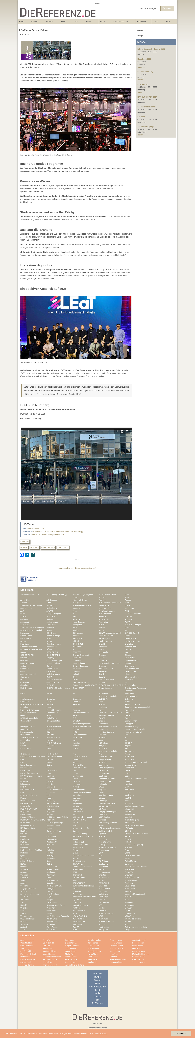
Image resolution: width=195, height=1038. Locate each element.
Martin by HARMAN (107, 803)
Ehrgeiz (102, 682)
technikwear (104, 894)
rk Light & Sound (27, 861)
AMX (22, 611)
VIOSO (23, 911)
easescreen (25, 682)
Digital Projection (53, 674)
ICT (126, 737)
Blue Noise (24, 644)
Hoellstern (103, 735)
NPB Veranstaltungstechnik (110, 828)
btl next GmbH (131, 647)
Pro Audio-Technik (80, 847)
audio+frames (52, 622)
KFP (22, 759)
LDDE (127, 773)
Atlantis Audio (130, 616)
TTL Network (104, 902)
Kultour (49, 765)
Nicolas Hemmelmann (52, 957)
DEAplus (76, 671)
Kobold (49, 762)
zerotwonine (104, 927)
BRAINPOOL (78, 644)
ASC (74, 614)
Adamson (102, 600)
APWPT (50, 611)
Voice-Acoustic (131, 913)
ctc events (77, 669)
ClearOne (103, 658)
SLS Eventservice (132, 878)
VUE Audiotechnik (27, 919)
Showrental (77, 875)
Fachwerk (50, 704)
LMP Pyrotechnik (27, 790)
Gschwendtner (131, 721)
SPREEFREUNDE (54, 886)
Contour (128, 663)
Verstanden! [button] (181, 1034)
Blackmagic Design (132, 641)
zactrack (23, 927)
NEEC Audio (130, 823)
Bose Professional (54, 644)
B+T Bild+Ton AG (132, 633)
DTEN (75, 680)
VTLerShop (129, 916)
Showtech (129, 875)
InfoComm (51, 746)
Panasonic (103, 839)
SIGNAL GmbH (79, 878)
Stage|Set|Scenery (28, 889)
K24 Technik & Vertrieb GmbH (32, 757)
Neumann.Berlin (53, 825)
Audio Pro (129, 619)
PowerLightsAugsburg (134, 845)
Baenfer (76, 636)
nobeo (49, 828)
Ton (78, 22)
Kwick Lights (78, 765)
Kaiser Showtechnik (55, 757)
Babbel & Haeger (53, 636)
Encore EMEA (78, 688)
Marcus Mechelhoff (28, 954)
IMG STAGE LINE (54, 743)
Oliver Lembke (71, 957)
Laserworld (129, 768)
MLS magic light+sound (82, 817)
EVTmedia (24, 702)
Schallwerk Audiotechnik (82, 867)
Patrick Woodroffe (27, 959)
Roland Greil (25, 962)
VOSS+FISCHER (80, 916)
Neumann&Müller (27, 825)
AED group (77, 603)
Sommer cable (131, 880)
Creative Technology (81, 666)
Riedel (127, 858)
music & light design (55, 823)
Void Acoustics (26, 916)
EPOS (22, 693)
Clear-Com (77, 658)
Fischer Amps (104, 707)
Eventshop (51, 699)
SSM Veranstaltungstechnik (84, 886)
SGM (75, 872)
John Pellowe (70, 948)
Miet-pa (50, 814)
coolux (23, 666)
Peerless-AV (52, 842)
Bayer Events (25, 638)
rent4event (24, 858)
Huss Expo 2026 (144, 59)
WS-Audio (51, 924)
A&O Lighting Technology (57, 595)
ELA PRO (50, 685)
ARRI (127, 611)
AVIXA (127, 628)
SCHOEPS (24, 869)
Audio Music (104, 619)
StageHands (130, 886)
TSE (22, 902)
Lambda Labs (25, 768)
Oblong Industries (54, 831)
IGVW (101, 740)
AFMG (127, 603)
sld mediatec (104, 878)
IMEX (22, 743)
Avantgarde (77, 625)
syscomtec (77, 891)
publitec (50, 853)
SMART (23, 880)
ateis (74, 616)
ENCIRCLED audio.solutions (58, 688)
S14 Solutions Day (145, 72)
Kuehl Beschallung (28, 765)
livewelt (76, 787)
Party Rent (129, 839)
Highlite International (133, 732)
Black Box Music (105, 641)
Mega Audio (25, 812)
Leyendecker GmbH (107, 779)
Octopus (76, 831)
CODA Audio (78, 660)
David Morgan (71, 943)
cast (126, 652)
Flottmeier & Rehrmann (29, 710)
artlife (22, 614)
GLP (74, 718)
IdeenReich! (25, 740)
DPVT (22, 680)
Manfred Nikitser (27, 951)
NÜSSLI (23, 831)
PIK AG (128, 842)
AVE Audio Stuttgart (133, 625)
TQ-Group (77, 900)
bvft (74, 649)
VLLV (75, 913)
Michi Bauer (25, 957)
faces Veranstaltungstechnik (31, 704)
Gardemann (130, 713)
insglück (128, 746)
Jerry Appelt (47, 948)
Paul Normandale (50, 959)
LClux (49, 773)
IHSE (127, 740)
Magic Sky (51, 801)
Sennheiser (25, 872)
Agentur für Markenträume (31, 605)
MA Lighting (77, 795)
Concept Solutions (27, 663)
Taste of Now (78, 894)
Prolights (50, 850)
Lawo (75, 770)
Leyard (75, 779)
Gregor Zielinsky (71, 946)
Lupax (101, 792)
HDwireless (103, 729)
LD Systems (104, 773)
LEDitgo (128, 776)
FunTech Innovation (81, 713)
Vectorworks (130, 905)
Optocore (102, 834)
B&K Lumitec (78, 633)
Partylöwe (24, 842)
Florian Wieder (116, 943)
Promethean (104, 850)
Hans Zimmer (137, 946)
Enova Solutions (105, 688)
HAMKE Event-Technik (82, 726)
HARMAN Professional (108, 726)
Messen (51, 22)
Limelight (128, 784)
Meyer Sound (25, 814)
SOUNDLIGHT (79, 883)
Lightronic (103, 784)
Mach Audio (129, 795)
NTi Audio (129, 828)
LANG (49, 768)
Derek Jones (93, 943)
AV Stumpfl (51, 625)
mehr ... (141, 67)
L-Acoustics (103, 765)
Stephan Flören (116, 962)
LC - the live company (29, 773)
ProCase (128, 847)
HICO (75, 732)
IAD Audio (103, 737)
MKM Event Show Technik (57, 817)
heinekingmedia (26, 732)
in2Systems (103, 743)
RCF (100, 856)
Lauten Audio (25, 770)
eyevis (127, 702)
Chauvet (102, 655)
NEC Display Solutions (108, 823)
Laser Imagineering (106, 768)
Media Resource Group (134, 806)
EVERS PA (103, 699)
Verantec (24, 908)
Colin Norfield (48, 943)
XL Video (102, 924)
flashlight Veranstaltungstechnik (137, 707)
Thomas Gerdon (27, 965)
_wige (127, 930)
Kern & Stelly (130, 757)
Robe (49, 861)
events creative (26, 699)
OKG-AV (23, 834)
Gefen (22, 715)
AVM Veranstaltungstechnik (31, 630)
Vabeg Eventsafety (80, 905)
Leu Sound (51, 779)
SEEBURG (129, 869)
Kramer (76, 762)
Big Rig (49, 641)
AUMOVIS (24, 625)
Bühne (91, 22)
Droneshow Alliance (55, 680)
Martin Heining (49, 954)
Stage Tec (103, 886)
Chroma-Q (24, 658)
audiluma (24, 619)
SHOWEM (129, 872)
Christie (128, 655)
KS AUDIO (103, 762)
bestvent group (105, 638)
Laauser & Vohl (131, 765)
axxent (101, 630)
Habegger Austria (27, 726)
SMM (75, 880)
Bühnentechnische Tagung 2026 (151, 49)
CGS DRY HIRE (27, 655)
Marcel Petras (115, 951)
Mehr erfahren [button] (101, 1033)
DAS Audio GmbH (132, 669)
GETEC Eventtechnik (29, 718)
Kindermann (77, 759)
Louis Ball (136, 948)
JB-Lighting (25, 754)
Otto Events (51, 836)
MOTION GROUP (80, 820)
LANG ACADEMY (80, 768)
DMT (75, 677)
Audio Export (78, 619)
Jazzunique (129, 751)
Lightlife (50, 784)
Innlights (102, 746)
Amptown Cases (105, 608)
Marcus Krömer (138, 951)
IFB (74, 740)
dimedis (102, 674)
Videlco (102, 908)
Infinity (23, 746)
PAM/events (25, 839)
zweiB (75, 930)
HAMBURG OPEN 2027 (147, 97)
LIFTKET (76, 781)
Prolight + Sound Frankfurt (31, 850)
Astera (23, 616)
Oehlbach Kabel (105, 831)
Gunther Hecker (116, 946)
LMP (127, 787)
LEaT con (24, 541)
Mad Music (77, 798)
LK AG (101, 787)
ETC (74, 693)
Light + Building (105, 781)
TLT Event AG (130, 897)
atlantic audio (104, 616)
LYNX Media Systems (29, 795)
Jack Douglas (25, 948)
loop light (102, 790)
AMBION (76, 608)
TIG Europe (103, 897)
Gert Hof (46, 946)
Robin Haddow (138, 959)
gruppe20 (102, 721)
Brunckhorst (77, 647)
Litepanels (51, 787)
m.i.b (48, 795)
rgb (100, 858)
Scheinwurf (103, 867)
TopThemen (141, 22)
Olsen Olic (114, 957)
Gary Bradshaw (26, 946)
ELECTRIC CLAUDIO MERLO (111, 685)
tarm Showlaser (53, 894)
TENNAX (24, 897)
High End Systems (106, 732)
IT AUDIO (76, 748)
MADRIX (128, 798)
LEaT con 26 (142, 84)
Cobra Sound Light (54, 660)
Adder (49, 603)
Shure (49, 878)
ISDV (49, 748)
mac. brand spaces (106, 795)
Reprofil (76, 858)
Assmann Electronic (133, 614)
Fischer (76, 707)
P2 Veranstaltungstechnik (83, 836)
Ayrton (127, 630)
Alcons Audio (104, 605)
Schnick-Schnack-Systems (135, 867)
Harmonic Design (132, 726)
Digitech (76, 674)
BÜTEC (50, 649)
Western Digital (53, 922)
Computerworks (131, 660)
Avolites (76, 630)
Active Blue (25, 600)
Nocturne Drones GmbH (82, 828)
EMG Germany (26, 688)
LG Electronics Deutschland (136, 779)
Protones (24, 853)
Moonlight (50, 820)
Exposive (76, 702)
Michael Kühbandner (140, 954)
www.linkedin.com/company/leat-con (48, 535)
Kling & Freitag (105, 759)
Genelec (76, 715)
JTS (100, 754)
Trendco (102, 900)
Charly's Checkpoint (81, 655)
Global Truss (52, 718)
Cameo (23, 652)
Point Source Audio (80, 845)
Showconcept (104, 872)
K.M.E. (127, 754)
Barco (127, 636)
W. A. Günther (78, 919)
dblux (22, 671)
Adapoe (128, 600)
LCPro (75, 773)
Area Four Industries (107, 611)
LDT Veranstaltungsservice (31, 776)
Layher (127, 770)
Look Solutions (79, 790)
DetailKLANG (130, 671)
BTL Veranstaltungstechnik (31, 649)
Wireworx (24, 924)
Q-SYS (75, 853)
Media (105, 22)
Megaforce (51, 812)
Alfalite (127, 605)
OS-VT (23, 836)
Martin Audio (78, 803)
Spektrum (129, 883)
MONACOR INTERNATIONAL (32, 820)
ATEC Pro (51, 616)
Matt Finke (114, 954)
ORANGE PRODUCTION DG (137, 834)
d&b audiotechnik (106, 669)
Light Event (129, 781)
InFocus (76, 746)
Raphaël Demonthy (118, 959)
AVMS (49, 630)
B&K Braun (51, 633)
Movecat (102, 820)
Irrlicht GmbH (25, 748)
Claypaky (50, 658)
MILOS (75, 814)
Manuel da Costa (94, 951)
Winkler (128, 922)
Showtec (102, 875)
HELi (48, 732)
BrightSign (129, 644)
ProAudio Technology (107, 847)
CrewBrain (24, 669)
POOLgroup (104, 845)
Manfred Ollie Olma (51, 951)
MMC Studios (104, 817)
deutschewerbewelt (28, 674)
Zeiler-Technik (52, 927)
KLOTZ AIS (129, 759)
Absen (127, 595)
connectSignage (79, 663)
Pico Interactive (105, 842)
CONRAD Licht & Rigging (109, 663)
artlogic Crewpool (54, 614)
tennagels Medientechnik (135, 894)
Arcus (75, 611)
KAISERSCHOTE (80, 757)
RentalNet (51, 858)
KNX (22, 762)
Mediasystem (78, 809)
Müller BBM (25, 823)
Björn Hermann (116, 940)
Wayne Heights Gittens (74, 965)
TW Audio (129, 902)
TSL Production (53, 902)
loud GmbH (129, 790)
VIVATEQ (24, 913)
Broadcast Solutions (28, 647)
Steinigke (50, 889)
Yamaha (128, 924)
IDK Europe (51, 740)
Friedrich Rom (138, 943)
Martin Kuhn (70, 954)
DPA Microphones (132, 677)
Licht (65, 22)
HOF (127, 735)
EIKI (126, 682)
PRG (48, 847)
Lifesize (50, 781)
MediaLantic (51, 809)
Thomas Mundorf (50, 965)
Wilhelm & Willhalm (106, 922)
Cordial (49, 666)
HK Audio (50, 735)
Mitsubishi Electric (27, 817)
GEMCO (50, 715)
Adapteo (23, 603)
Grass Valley (25, 721)
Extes (101, 702)
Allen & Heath (26, 608)
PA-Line (102, 836)
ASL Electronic (105, 614)
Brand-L (102, 644)
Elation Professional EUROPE (85, 685)
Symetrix (23, 891)
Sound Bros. (52, 883)
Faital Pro (76, 704)
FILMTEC (50, 707)
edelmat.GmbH (53, 682)
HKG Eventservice (80, 735)
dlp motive (24, 677)
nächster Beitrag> (89, 568)
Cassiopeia (103, 652)
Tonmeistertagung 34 (146, 127)
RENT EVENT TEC (133, 856)
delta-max (103, 671)
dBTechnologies (53, 671)
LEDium (23, 779)
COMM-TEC (104, 660)
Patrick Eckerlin (138, 957)
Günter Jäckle (93, 946)
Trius (127, 900)
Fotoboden (129, 710)
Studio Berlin (130, 889)
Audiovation (103, 622)
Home (21, 22)
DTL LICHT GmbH (106, 680)
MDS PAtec (77, 806)
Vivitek (49, 913)
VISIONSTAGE (79, 911)
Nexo (75, 825)
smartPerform (52, 880)
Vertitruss (76, 908)
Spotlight (23, 886)
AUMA (127, 622)
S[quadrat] (103, 891)
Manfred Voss (70, 951)
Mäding (102, 798)
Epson (49, 693)
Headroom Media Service (135, 729)
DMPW (49, 677)
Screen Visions (53, 869)
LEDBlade (103, 776)
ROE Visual (103, 861)
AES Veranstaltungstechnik (110, 603)
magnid (76, 801)
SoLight (102, 880)
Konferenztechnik (123, 22)
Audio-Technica (79, 622)
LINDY (23, 787)
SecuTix (102, 869)
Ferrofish (24, 707)
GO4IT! (102, 718)
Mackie (23, 798)
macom (49, 798)
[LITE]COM (103, 930)
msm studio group (132, 820)
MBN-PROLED (53, 806)
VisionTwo (103, 911)
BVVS (101, 649)
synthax (50, 891)
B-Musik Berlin (26, 636)
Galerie (156, 22)
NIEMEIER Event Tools (134, 825)
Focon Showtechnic (54, 710)
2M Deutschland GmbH (29, 595)
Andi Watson (48, 940)
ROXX (23, 864)
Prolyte (75, 850)
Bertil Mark (69, 940)
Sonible (23, 883)
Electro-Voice (130, 685)
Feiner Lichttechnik (132, 704)
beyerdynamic (130, 638)
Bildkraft (76, 641)
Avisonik (102, 628)
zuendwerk (51, 930)
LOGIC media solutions (56, 790)
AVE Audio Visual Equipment (32, 628)
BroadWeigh (52, 647)
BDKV (49, 638)
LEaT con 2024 (48, 547)
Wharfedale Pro (79, 922)
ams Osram (129, 608)
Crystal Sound (52, 669)
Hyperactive (77, 737)
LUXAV (128, 792)
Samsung (129, 864)
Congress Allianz (53, 663)
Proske (128, 850)
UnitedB (23, 905)
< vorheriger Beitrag (64, 568)
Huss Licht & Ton (53, 737)
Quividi (127, 853)
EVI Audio (129, 699)
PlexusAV (50, 845)
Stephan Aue (93, 962)
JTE (74, 754)
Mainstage (103, 801)
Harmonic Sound (27, 729)
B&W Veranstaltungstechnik (110, 633)
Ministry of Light (105, 814)
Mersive (128, 812)
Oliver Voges (93, 957)
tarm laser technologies (29, 894)
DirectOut (129, 674)
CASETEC (77, 652)
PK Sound (24, 845)
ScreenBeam (78, 869)
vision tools (51, 911)
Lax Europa (103, 770)
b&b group (24, 633)
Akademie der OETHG (82, 605)
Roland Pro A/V (131, 861)
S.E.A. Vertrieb (79, 864)
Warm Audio (104, 919)
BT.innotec (103, 647)
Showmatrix (51, 875)
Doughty (102, 677)
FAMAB (102, 704)
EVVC (49, 702)
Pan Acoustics (52, 839)
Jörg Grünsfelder (117, 948)
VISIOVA (128, 911)
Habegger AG (130, 724)
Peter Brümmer (71, 959)
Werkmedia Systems (133, 919)
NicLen (101, 825)
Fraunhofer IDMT (53, 713)
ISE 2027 (141, 117)
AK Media (50, 605)
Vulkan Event (52, 919)
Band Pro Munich (106, 636)
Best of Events (78, 638)
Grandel (128, 718)
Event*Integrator (131, 696)
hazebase (50, 729)
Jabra (127, 748)
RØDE (49, 864)
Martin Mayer (93, 954)
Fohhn (101, 710)
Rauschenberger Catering (83, 856)
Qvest (22, 856)
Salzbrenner (104, 864)
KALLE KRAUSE (105, 757)
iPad (97, 983)
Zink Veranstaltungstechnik (136, 927)
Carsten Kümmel (139, 940)
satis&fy (23, 867)
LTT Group (51, 792)
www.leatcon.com (36, 529)
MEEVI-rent (129, 809)
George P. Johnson (106, 715)
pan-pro (76, 839)
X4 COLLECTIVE (80, 924)
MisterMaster (130, 814)
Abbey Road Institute (107, 595)
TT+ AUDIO (77, 902)
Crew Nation (130, 666)
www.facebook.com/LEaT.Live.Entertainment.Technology (58, 532)
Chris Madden (26, 943)
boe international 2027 (146, 107)
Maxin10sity (25, 806)
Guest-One (103, 724)
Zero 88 (76, 927)
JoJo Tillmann (93, 948)
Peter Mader (93, 959)
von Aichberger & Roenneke (58, 916)
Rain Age (50, 856)
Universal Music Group (56, 905)
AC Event (102, 597)
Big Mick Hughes (94, 940)
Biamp (23, 641)
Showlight (24, 875)
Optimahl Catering (80, 834)
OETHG (128, 831)
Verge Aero (51, 908)
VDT (100, 905)
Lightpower (77, 784)
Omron (49, 834)
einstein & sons (26, 685)
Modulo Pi (129, 817)
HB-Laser (76, 729)
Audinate (50, 619)
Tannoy (128, 891)
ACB (127, 597)
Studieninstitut (104, 889)
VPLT (101, 916)
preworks (24, 847)
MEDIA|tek (103, 809)
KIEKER (50, 759)
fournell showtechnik (28, 713)
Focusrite (76, 710)
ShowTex (24, 878)
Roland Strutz (48, 962)
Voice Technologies (106, 913)
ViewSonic (129, 908)
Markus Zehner (53, 803)
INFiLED (128, 743)
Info (170, 22)
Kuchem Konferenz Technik (136, 762)
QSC (101, 853)
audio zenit (24, 622)
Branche (36, 22)
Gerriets (128, 715)
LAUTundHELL (53, 770)
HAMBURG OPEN (54, 726)
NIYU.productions (27, 828)
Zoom (22, 930)
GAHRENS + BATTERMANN (110, 713)
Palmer (128, 836)
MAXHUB (129, 803)
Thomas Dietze (138, 962)
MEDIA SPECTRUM (28, 809)
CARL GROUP (53, 652)
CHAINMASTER (53, 655)
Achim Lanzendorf (27, 940)
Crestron (102, 666)
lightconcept (25, 784)
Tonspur (50, 900)
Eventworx (77, 699)
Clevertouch (130, 658)
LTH (22, 792)
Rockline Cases (79, 861)
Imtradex (76, 743)
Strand (75, 889)
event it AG (129, 693)
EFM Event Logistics (81, 682)
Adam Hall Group (80, 600)
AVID (75, 628)
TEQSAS (50, 897)
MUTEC (76, 823)
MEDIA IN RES (105, 806)
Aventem (50, 628)
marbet (128, 801)
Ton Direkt (24, 900)
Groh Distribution (53, 721)
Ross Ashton (70, 962)
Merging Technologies (108, 812)
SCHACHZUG (52, 867)
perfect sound (78, 842)
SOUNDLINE (104, 883)
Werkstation (25, 922)
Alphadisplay (52, 608)
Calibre (128, 649)
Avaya (101, 625)
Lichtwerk (24, 781)
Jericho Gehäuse (53, 754)
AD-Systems (52, 600)
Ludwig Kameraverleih (82, 792)
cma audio (24, 660)
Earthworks (129, 680)
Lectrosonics (78, 776)
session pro (51, 872)
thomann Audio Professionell (84, 897)
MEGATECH (78, 812)
